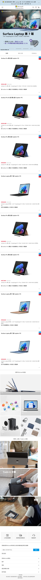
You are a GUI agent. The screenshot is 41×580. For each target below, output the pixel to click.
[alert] (20, 3)
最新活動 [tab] (20, 53)
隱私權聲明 (20, 576)
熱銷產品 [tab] (34, 53)
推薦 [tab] (7, 53)
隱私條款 (4, 553)
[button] (33, 7)
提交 (36, 549)
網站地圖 (8, 576)
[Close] (38, 2)
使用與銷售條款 (13, 576)
